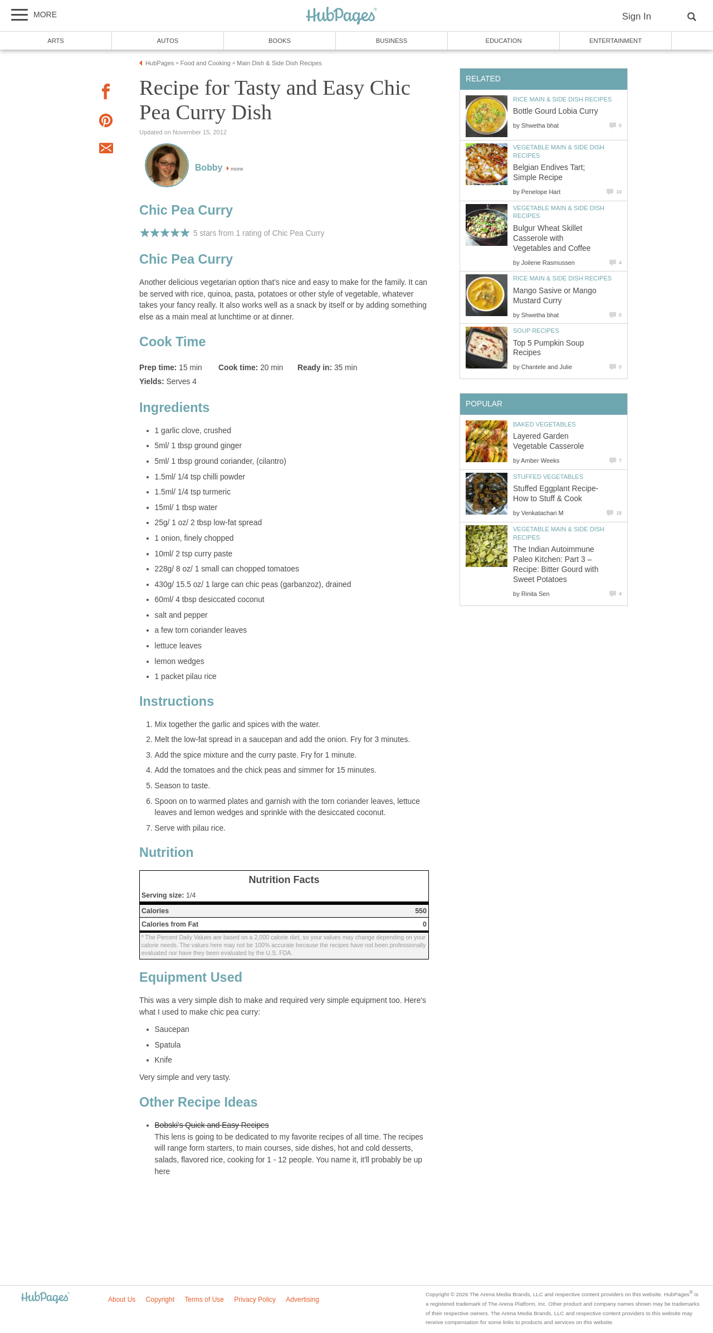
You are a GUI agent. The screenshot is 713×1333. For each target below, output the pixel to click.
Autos (167, 40)
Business (392, 40)
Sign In (636, 16)
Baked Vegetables (544, 424)
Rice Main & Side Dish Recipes (562, 99)
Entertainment (615, 40)
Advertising (302, 1299)
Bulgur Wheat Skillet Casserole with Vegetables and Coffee (551, 238)
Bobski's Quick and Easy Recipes (212, 1125)
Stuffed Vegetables (548, 476)
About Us (121, 1299)
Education (503, 40)
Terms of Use (204, 1299)
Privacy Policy (255, 1299)
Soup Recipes (536, 330)
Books (279, 40)
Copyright (160, 1299)
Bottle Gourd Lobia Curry (555, 111)
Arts (55, 40)
